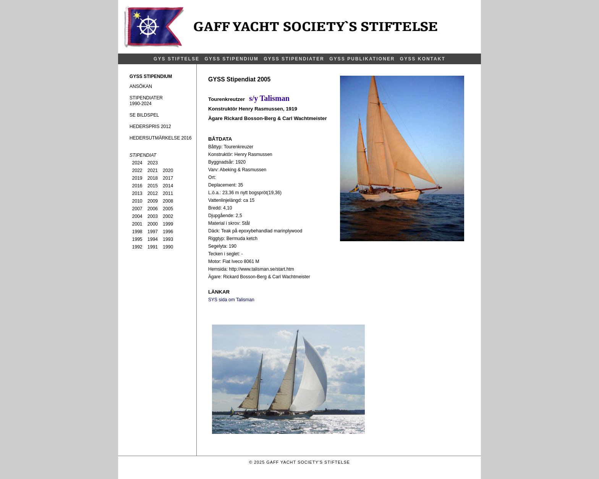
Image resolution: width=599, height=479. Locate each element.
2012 (152, 193)
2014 (168, 185)
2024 (137, 163)
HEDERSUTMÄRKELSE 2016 (160, 138)
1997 (152, 231)
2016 (137, 185)
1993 (168, 239)
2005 (168, 208)
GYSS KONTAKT (422, 59)
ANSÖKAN (141, 86)
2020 (168, 170)
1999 (168, 224)
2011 (168, 193)
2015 (152, 185)
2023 (152, 163)
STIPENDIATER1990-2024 (146, 100)
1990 (168, 247)
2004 (137, 216)
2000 (152, 224)
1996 (168, 231)
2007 (137, 208)
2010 (137, 201)
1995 (137, 239)
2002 (168, 216)
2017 (168, 178)
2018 (152, 178)
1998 (137, 231)
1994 (152, 239)
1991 (152, 247)
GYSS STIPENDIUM (231, 59)
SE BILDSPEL (144, 115)
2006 (152, 208)
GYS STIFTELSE (176, 59)
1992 (137, 247)
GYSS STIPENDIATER (294, 59)
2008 (168, 201)
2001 (137, 224)
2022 (137, 170)
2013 (137, 193)
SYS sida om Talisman (231, 299)
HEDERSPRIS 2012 (150, 126)
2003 (152, 216)
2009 (152, 201)
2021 (152, 170)
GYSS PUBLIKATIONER (362, 59)
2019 (137, 178)
